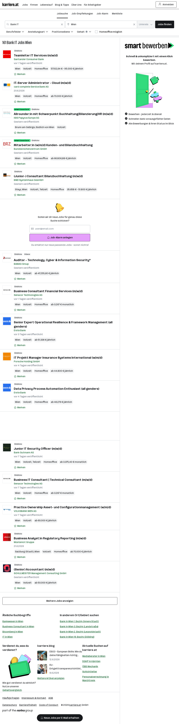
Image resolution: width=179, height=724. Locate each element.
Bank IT (12, 42)
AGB (50, 698)
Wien (28, 42)
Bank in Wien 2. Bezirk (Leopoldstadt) (80, 631)
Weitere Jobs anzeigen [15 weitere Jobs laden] (59, 600)
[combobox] (35, 24)
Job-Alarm (102, 13)
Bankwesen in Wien (12, 621)
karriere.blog (46, 646)
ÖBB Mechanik (90, 666)
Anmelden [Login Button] (166, 4)
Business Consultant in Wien (18, 626)
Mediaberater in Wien (93, 656)
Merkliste (117, 13)
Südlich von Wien (45, 127)
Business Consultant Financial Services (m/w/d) (48, 291)
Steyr (18, 189)
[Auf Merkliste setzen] (19, 74)
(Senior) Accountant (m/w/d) (34, 569)
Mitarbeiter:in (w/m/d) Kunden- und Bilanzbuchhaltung (53, 145)
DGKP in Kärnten (91, 661)
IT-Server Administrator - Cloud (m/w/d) (42, 83)
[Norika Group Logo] (17, 711)
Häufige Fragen (10, 698)
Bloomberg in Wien (12, 631)
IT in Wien (7, 636)
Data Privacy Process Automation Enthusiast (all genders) (56, 389)
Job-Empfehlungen (82, 13)
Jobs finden (165, 24)
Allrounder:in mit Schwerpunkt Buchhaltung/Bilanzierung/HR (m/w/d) (63, 114)
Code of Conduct (48, 705)
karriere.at (89, 650)
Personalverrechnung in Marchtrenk (95, 678)
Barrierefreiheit (28, 705)
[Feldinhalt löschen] (62, 24)
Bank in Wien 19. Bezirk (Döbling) (77, 636)
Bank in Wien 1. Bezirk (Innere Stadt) (79, 621)
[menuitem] (17, 32)
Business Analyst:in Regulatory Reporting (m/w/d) (50, 538)
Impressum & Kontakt (34, 698)
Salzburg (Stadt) (24, 551)
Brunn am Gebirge (25, 127)
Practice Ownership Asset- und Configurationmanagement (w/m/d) (62, 507)
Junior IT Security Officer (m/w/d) (38, 448)
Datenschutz (9, 705)
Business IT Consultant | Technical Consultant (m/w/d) (53, 480)
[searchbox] (59, 229)
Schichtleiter (89, 671)
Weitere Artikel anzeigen (50, 678)
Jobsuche (62, 13)
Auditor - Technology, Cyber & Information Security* (52, 260)
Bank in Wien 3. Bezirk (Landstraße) (79, 626)
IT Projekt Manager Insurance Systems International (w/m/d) (58, 357)
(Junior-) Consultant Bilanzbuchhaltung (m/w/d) (48, 176)
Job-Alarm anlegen (60, 237)
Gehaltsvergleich (12, 690)
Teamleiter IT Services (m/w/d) (36, 55)
